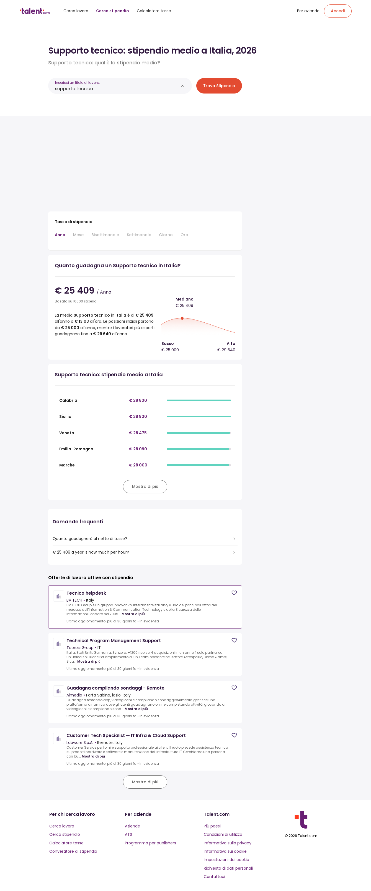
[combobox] (117, 88)
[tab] (60, 237)
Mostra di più (133, 614)
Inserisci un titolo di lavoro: (77, 82)
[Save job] (234, 592)
